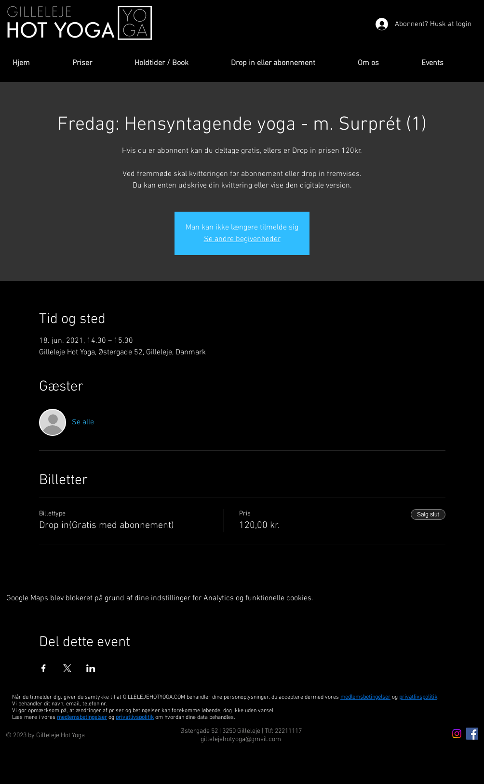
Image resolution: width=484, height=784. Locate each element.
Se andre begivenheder (242, 239)
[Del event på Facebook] (43, 668)
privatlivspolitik (135, 717)
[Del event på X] (67, 668)
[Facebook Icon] (472, 734)
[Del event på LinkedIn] (90, 668)
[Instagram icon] (457, 734)
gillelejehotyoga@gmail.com (241, 739)
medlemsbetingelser (365, 697)
